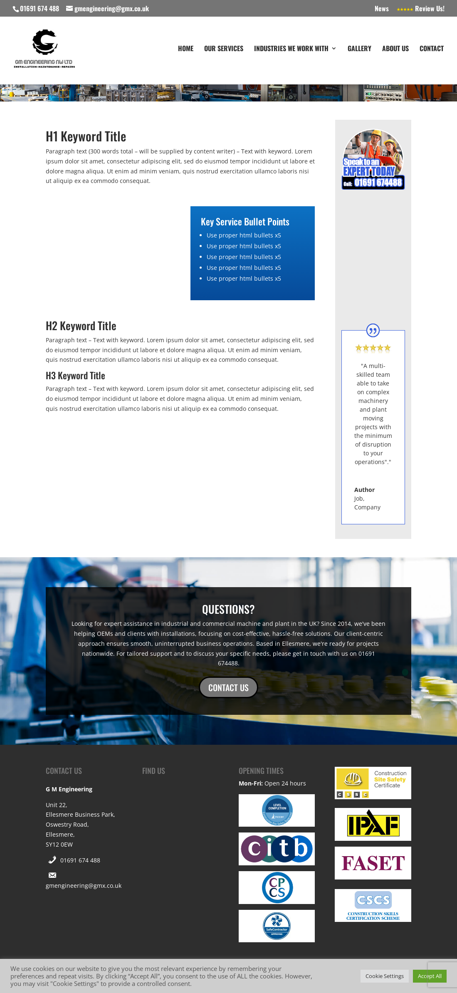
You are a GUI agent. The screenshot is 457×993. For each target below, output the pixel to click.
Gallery (359, 50)
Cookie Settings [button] (385, 976)
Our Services (223, 50)
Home (185, 50)
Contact (432, 50)
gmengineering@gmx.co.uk (83, 885)
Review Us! (421, 9)
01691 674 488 (80, 860)
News (382, 9)
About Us (395, 50)
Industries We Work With (291, 50)
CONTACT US (228, 687)
